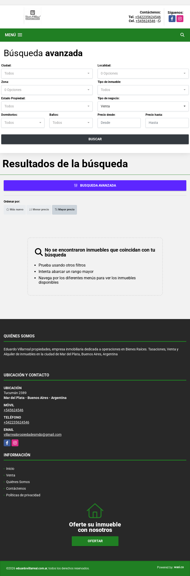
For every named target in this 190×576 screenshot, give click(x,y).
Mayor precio (64, 209)
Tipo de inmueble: (109, 82)
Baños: (53, 114)
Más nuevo (14, 209)
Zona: (5, 82)
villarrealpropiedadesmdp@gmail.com (32, 434)
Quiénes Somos (18, 482)
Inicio (10, 469)
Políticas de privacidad (23, 495)
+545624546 (145, 21)
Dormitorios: (9, 114)
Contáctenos (16, 488)
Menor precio (39, 209)
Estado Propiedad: (13, 98)
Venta (10, 475)
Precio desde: (106, 114)
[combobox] (47, 73)
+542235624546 (148, 17)
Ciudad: (6, 65)
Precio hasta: (154, 114)
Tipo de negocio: (108, 98)
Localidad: (104, 65)
